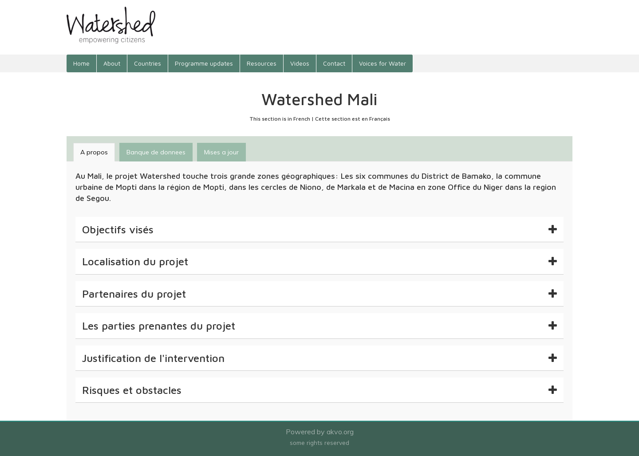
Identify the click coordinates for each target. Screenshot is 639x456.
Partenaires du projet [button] (319, 293)
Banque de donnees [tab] (155, 152)
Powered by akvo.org (320, 431)
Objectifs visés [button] (319, 229)
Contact (334, 63)
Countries (147, 63)
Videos (299, 63)
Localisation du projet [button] (319, 261)
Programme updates (204, 63)
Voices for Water (382, 63)
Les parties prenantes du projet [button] (319, 325)
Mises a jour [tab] (221, 152)
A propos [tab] (94, 152)
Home (81, 63)
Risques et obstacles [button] (319, 390)
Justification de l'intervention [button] (319, 358)
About (111, 63)
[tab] (319, 229)
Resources (261, 63)
